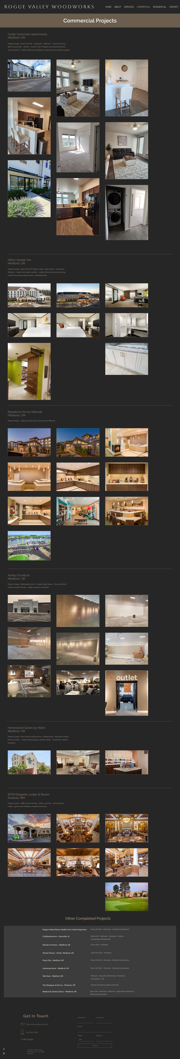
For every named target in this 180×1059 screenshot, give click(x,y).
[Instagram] (4, 1053)
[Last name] (103, 1021)
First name (81, 1017)
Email (80, 1027)
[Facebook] (4, 1049)
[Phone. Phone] (88, 1039)
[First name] (85, 1021)
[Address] (103, 1039)
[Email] (94, 1030)
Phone (80, 1036)
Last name (100, 1017)
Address (99, 1036)
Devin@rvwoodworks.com (37, 1024)
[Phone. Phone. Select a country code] (81, 1039)
